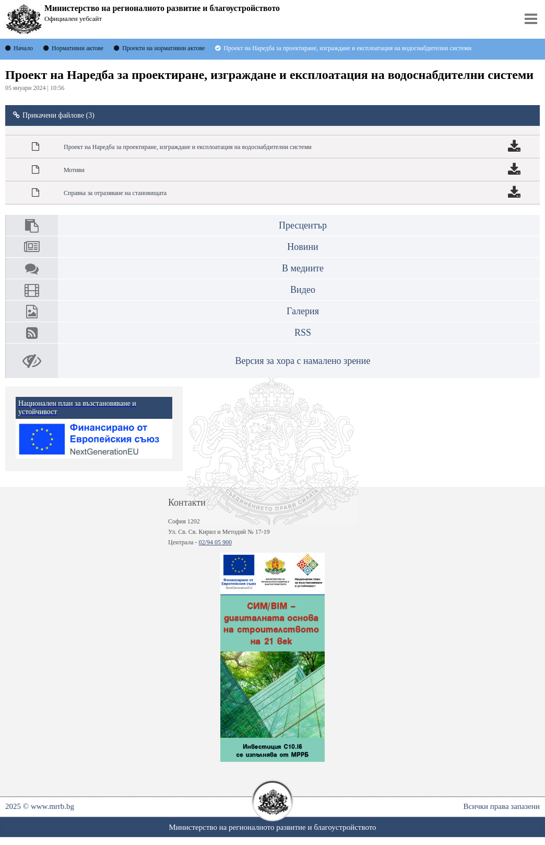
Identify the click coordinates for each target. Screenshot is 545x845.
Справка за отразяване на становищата (115, 193)
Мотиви (74, 170)
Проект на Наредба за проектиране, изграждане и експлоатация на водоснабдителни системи (188, 147)
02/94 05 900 (215, 542)
